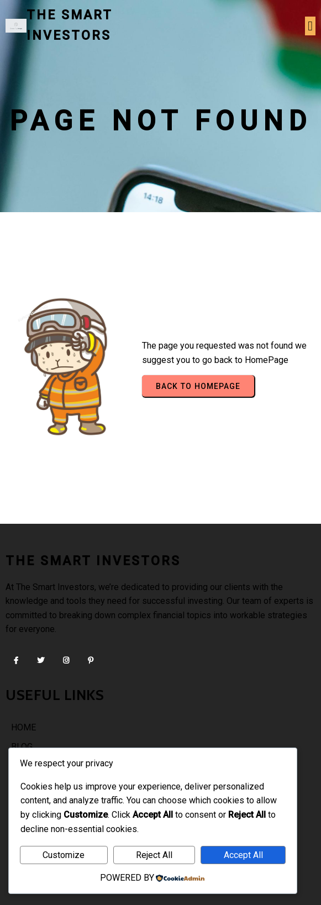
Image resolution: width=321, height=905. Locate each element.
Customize (64, 855)
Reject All (154, 855)
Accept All (243, 855)
